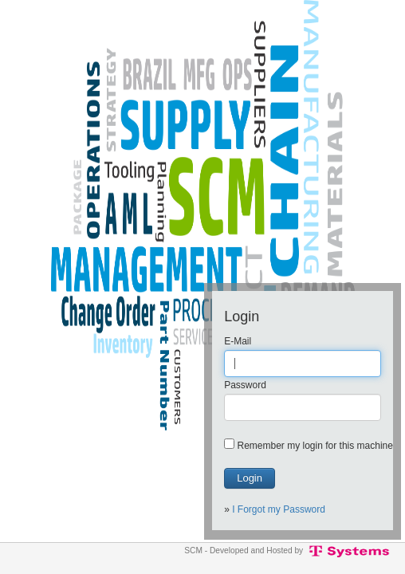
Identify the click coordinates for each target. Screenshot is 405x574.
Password (245, 385)
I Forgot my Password (278, 509)
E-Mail (237, 341)
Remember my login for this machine (315, 445)
